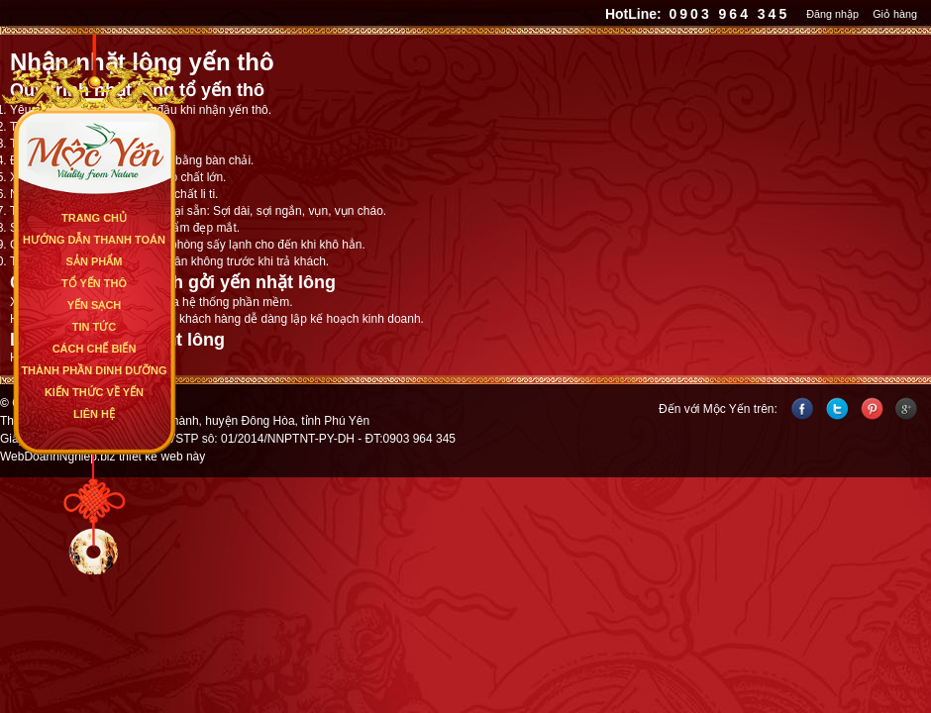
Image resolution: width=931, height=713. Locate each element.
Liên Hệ (94, 414)
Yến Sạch (94, 305)
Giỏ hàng (895, 14)
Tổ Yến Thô (94, 283)
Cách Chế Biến (94, 349)
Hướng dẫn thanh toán (94, 240)
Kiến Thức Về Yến (94, 392)
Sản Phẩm (94, 261)
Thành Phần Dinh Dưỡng (93, 370)
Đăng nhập (832, 14)
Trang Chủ (94, 218)
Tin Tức (94, 327)
